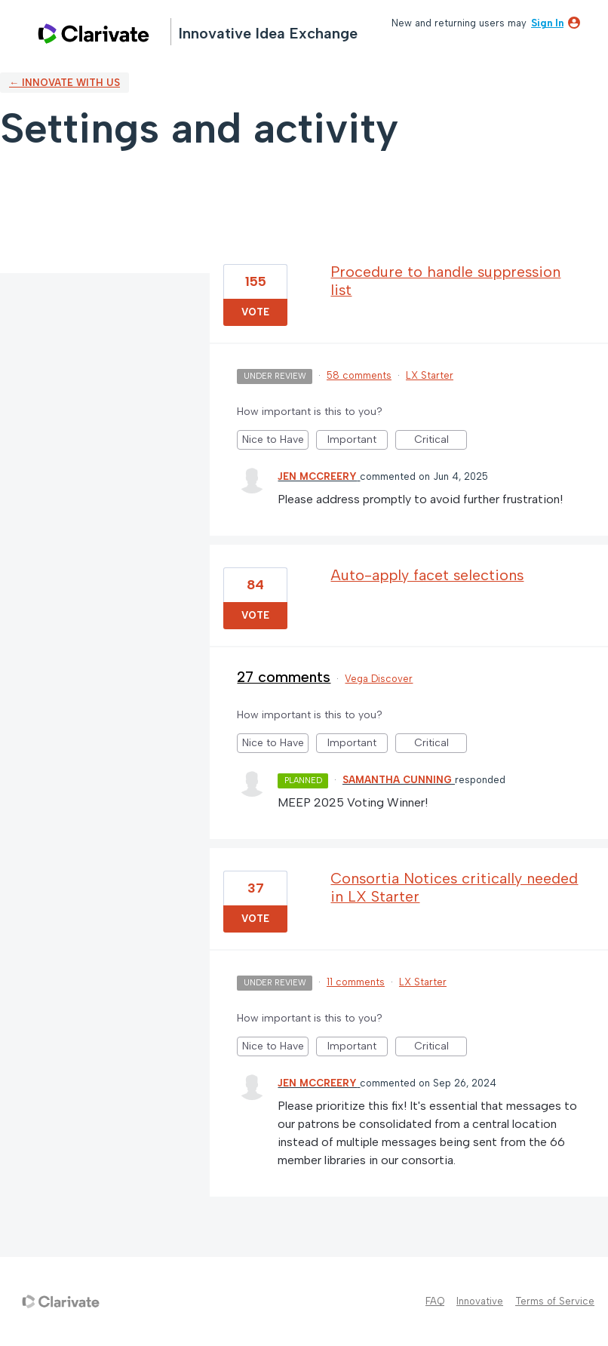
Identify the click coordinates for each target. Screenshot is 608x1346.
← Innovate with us (64, 82)
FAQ (434, 1301)
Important (357, 441)
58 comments (359, 375)
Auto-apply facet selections (427, 575)
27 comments (283, 677)
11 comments (356, 982)
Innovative (479, 1301)
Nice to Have (275, 441)
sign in (547, 23)
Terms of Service (554, 1301)
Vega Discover (379, 678)
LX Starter (429, 375)
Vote (255, 312)
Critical (441, 441)
